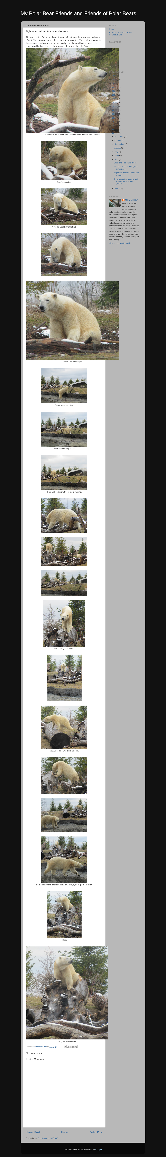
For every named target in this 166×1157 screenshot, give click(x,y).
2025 (114, 79)
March (117, 188)
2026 (114, 76)
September (119, 144)
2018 (114, 106)
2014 (114, 122)
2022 (114, 91)
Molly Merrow (131, 200)
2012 (114, 129)
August (117, 148)
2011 (114, 133)
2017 (114, 110)
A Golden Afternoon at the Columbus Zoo (120, 33)
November (119, 136)
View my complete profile (120, 243)
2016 (114, 114)
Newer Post (33, 1132)
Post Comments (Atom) (48, 1138)
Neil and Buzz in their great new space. (126, 167)
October (118, 140)
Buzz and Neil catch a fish (125, 163)
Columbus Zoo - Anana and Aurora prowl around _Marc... (126, 181)
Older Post (96, 1132)
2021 (114, 95)
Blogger (98, 1150)
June (116, 155)
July (116, 152)
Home (64, 1132)
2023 (114, 87)
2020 (114, 99)
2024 (114, 83)
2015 (114, 118)
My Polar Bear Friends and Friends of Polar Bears (78, 13)
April (116, 159)
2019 (114, 102)
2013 (114, 125)
